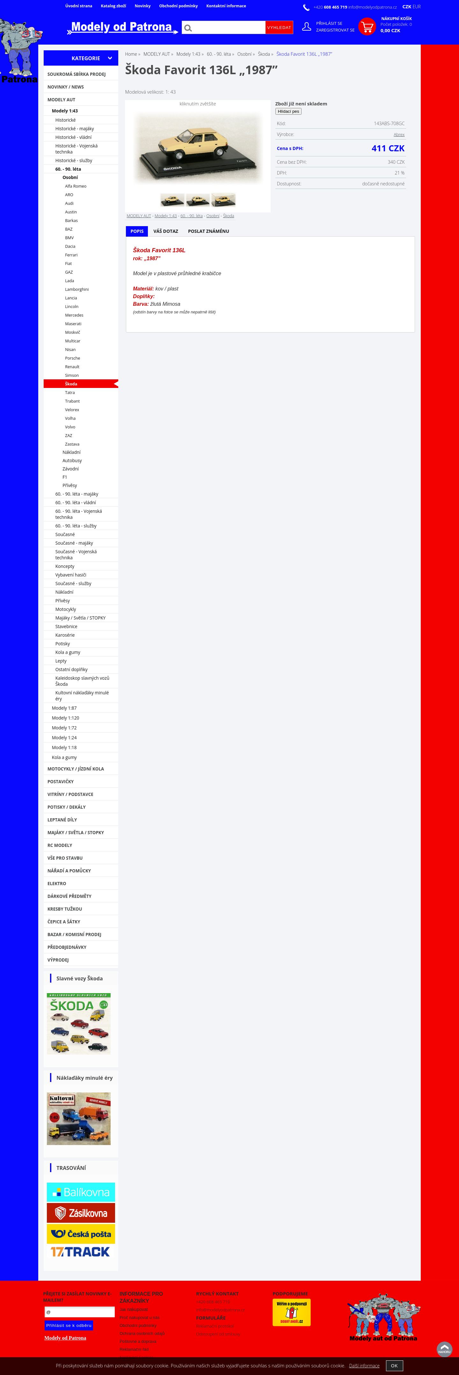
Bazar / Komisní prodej (74, 934)
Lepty (61, 661)
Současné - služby (73, 583)
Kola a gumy (67, 652)
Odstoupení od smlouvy (218, 1334)
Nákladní (71, 452)
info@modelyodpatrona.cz (372, 7)
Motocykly (65, 609)
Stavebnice (66, 626)
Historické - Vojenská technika (76, 149)
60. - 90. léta (191, 215)
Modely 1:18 (64, 747)
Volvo (70, 427)
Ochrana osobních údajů (142, 1333)
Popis (136, 231)
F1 (64, 477)
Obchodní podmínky (178, 6)
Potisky (62, 644)
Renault (72, 366)
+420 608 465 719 (213, 1302)
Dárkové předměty (69, 896)
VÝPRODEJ (58, 960)
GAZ (69, 272)
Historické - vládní (73, 137)
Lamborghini (77, 289)
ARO (69, 194)
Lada (69, 280)
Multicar (72, 341)
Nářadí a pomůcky (69, 871)
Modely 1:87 (64, 708)
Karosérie (65, 635)
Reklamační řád (134, 1349)
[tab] (137, 231)
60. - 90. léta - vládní (75, 502)
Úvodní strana (78, 6)
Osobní (212, 215)
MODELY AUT (139, 215)
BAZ (68, 229)
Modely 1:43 (166, 215)
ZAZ (68, 435)
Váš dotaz (165, 231)
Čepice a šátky (63, 922)
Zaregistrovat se (335, 30)
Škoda (228, 215)
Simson (72, 375)
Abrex (399, 134)
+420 (330, 7)
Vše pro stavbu (65, 858)
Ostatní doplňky (71, 669)
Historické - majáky (74, 128)
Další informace (364, 1366)
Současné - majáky (74, 543)
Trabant (72, 401)
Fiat (68, 263)
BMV (69, 237)
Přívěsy (69, 485)
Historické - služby (73, 160)
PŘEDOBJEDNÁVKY (66, 947)
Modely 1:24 (64, 737)
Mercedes (74, 315)
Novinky (143, 6)
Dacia (70, 246)
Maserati (73, 323)
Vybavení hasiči (70, 575)
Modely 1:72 (64, 728)
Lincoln (71, 306)
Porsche (72, 358)
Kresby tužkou (64, 909)
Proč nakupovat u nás (139, 1317)
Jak (134, 1309)
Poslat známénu (208, 231)
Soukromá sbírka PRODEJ (76, 74)
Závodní (70, 469)
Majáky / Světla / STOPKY (80, 618)
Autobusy (72, 460)
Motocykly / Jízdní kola (75, 769)
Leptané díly (62, 820)
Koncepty (65, 566)
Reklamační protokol (215, 1326)
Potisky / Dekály (66, 807)
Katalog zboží (113, 6)
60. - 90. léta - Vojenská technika (78, 514)
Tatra (70, 392)
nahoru (445, 1349)
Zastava (72, 444)
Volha (70, 418)
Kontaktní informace (226, 6)
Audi (69, 203)
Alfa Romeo (75, 186)
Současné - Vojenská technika (76, 554)
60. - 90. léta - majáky (76, 494)
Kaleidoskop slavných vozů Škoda (82, 681)
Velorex (72, 409)
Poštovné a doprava (138, 1341)
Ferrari (71, 255)
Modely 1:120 (65, 718)
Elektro (56, 883)
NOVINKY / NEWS (65, 87)
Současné (65, 534)
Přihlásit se (329, 23)
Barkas (71, 220)
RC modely (59, 845)
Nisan (70, 349)
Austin (71, 212)
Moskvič (72, 332)
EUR (416, 7)
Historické (65, 120)
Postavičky (60, 781)
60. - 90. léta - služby (76, 526)
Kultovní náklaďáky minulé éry (82, 696)
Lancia (71, 298)
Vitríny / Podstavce (70, 794)
